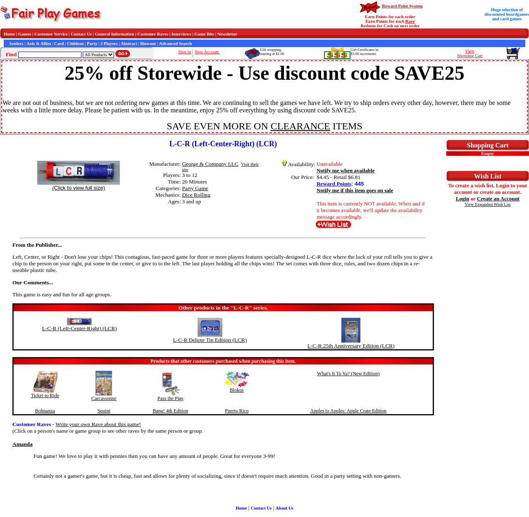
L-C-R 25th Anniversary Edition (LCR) (351, 346)
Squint (104, 411)
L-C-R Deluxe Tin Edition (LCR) (210, 340)
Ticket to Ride (45, 395)
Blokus (237, 390)
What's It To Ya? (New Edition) (348, 373)
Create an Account (498, 198)
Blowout (148, 43)
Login (462, 198)
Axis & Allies (38, 43)
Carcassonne (104, 398)
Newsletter (227, 34)
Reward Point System (402, 6)
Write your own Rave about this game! (98, 424)
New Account (207, 52)
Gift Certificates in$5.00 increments (364, 52)
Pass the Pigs (170, 398)
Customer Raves (152, 34)
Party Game (195, 188)
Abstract (129, 43)
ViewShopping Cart (470, 53)
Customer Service (51, 34)
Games (24, 34)
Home (9, 34)
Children (75, 43)
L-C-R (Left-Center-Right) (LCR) (79, 328)
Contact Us (81, 34)
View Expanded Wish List (488, 204)
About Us (284, 508)
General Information (114, 34)
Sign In (184, 52)
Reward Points (334, 184)
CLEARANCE (300, 126)
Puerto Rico (236, 411)
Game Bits (204, 34)
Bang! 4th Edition (170, 411)
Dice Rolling (196, 195)
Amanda (22, 444)
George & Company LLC (210, 164)
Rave (410, 21)
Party (92, 43)
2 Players (109, 43)
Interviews (181, 34)
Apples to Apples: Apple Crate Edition (348, 411)
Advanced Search (175, 43)
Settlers (16, 43)
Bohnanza (45, 411)
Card (59, 43)
